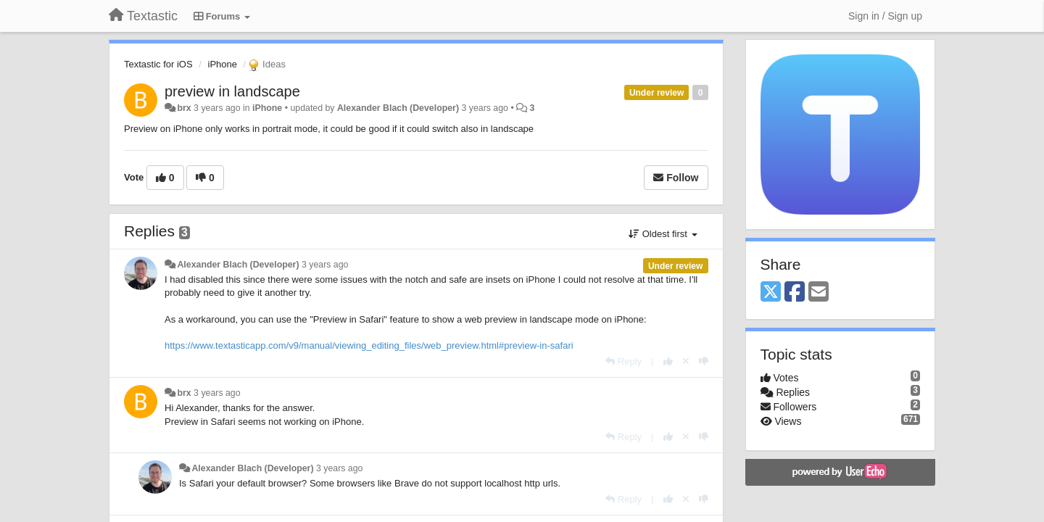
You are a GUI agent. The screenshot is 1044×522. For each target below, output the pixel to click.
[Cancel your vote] (685, 361)
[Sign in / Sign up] (885, 16)
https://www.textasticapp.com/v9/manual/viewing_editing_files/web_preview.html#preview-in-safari (369, 345)
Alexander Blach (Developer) (398, 108)
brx (184, 108)
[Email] (818, 292)
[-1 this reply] (703, 361)
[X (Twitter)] (771, 292)
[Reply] (623, 361)
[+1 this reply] (668, 361)
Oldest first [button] (663, 233)
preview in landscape (232, 91)
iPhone (222, 64)
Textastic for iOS (158, 64)
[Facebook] (794, 292)
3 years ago (325, 265)
